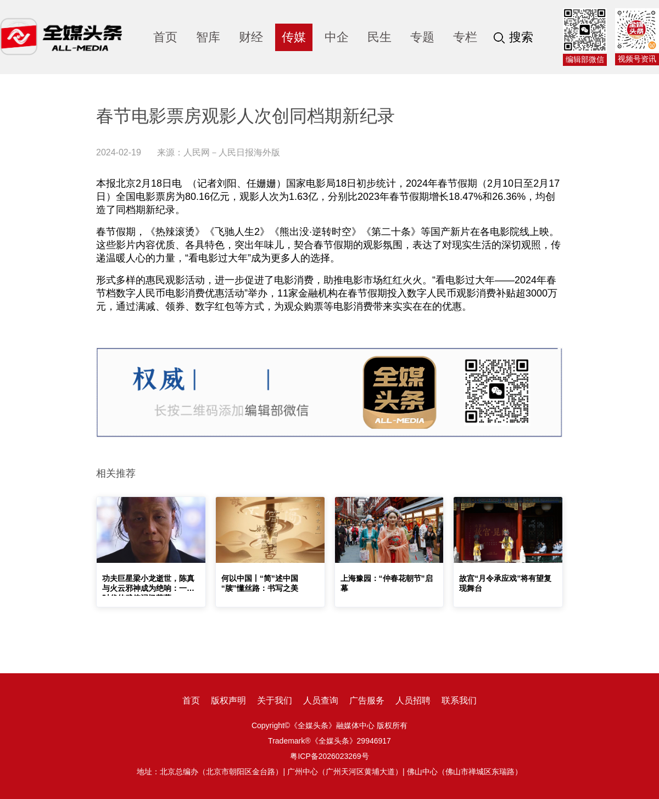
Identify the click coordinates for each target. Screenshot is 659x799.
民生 (379, 37)
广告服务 (366, 700)
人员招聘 (413, 700)
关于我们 (274, 700)
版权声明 (228, 700)
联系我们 (459, 700)
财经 (251, 37)
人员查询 (320, 700)
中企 (337, 37)
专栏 (465, 37)
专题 (422, 37)
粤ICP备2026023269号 (329, 756)
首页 (165, 37)
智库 (208, 37)
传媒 (294, 37)
